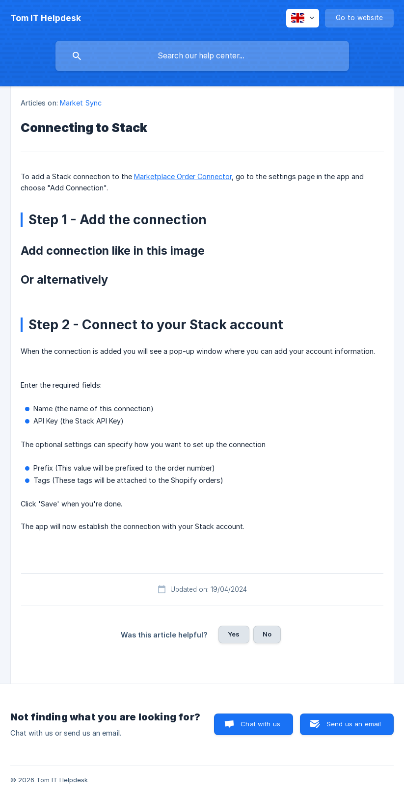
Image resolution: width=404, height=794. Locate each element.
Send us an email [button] (353, 724)
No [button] (267, 634)
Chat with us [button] (260, 724)
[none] (45, 18)
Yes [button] (234, 634)
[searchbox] (202, 56)
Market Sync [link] (81, 103)
